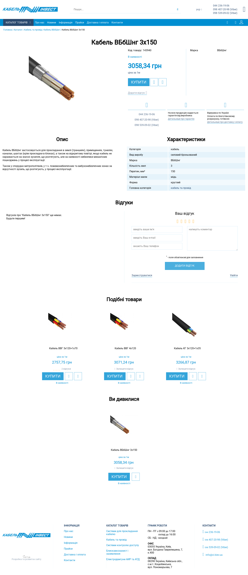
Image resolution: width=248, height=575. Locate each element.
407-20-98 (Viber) (225, 9)
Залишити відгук (124, 369)
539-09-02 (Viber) (225, 13)
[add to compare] (163, 82)
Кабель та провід (116, 539)
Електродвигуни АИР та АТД (123, 559)
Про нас (39, 22)
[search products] (177, 9)
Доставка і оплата (98, 22)
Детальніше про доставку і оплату (225, 122)
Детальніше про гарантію (181, 119)
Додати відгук (136, 92)
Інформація (65, 22)
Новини (51, 22)
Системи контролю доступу (122, 545)
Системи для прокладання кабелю (122, 533)
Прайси (79, 22)
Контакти (117, 22)
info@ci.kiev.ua (212, 554)
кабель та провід (181, 187)
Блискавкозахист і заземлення (117, 552)
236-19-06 (221, 5)
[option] (62, 89)
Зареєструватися (142, 275)
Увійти (234, 275)
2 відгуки (66, 369)
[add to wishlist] (154, 82)
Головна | (8, 29)
